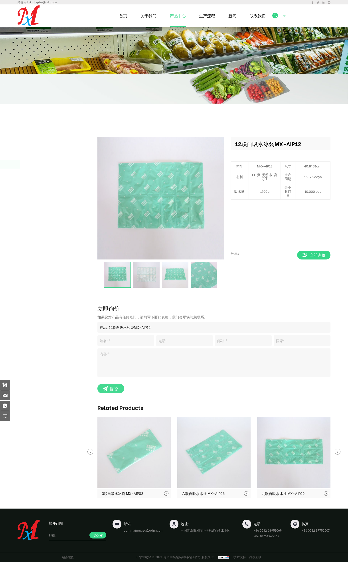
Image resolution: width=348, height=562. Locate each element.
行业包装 (34, 227)
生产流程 (207, 15)
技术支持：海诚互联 (247, 557)
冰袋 (29, 191)
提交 (114, 443)
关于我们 (148, 15)
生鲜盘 (31, 175)
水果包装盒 (36, 153)
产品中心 (178, 15)
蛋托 (30, 205)
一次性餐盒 (36, 142)
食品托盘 (34, 216)
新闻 (232, 15)
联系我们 (258, 15)
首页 (123, 15)
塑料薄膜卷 (36, 238)
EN (285, 15)
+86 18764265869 (266, 536)
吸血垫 (31, 183)
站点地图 (68, 557)
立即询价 (318, 255)
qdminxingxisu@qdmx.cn (40, 2)
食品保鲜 (34, 164)
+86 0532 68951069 (267, 530)
